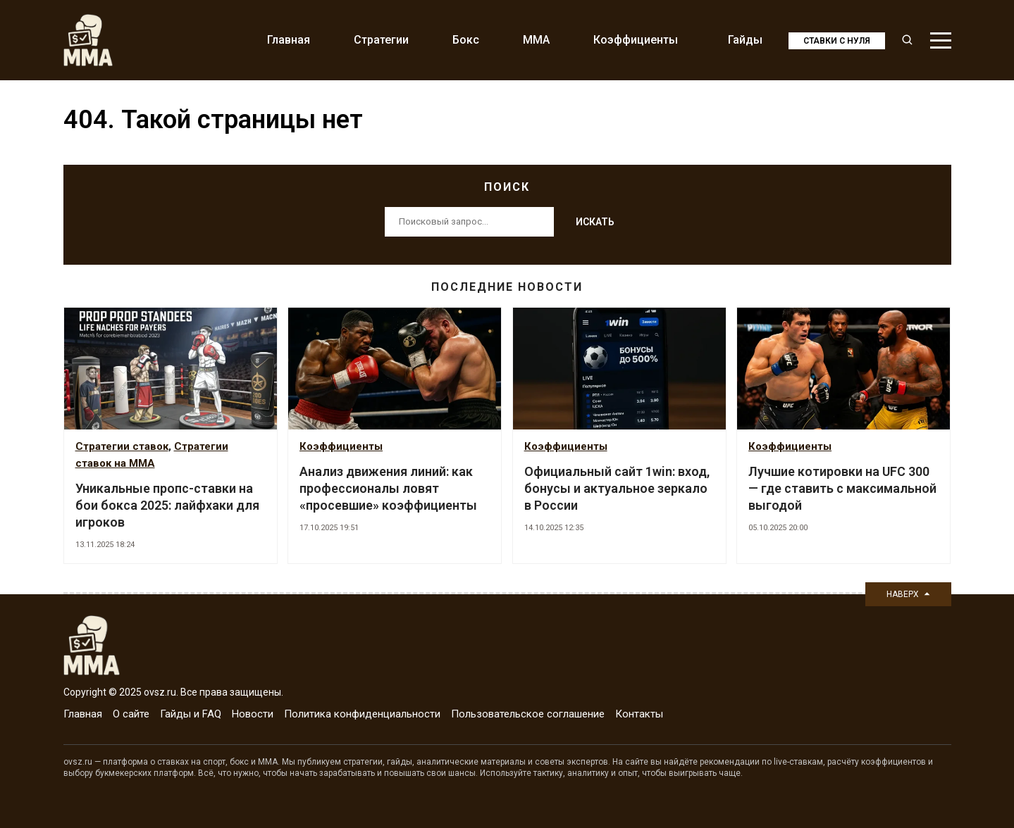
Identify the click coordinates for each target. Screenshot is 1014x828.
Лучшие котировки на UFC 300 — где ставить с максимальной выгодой (842, 488)
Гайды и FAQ (190, 714)
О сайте (131, 714)
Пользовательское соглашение (528, 714)
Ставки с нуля (836, 41)
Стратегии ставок (121, 446)
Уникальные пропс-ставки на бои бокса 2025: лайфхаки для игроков (167, 505)
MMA (536, 39)
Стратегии (381, 39)
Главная (288, 39)
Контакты (639, 714)
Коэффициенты (635, 39)
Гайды (745, 39)
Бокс (465, 39)
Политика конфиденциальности (362, 714)
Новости (252, 714)
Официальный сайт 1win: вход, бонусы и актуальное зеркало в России (617, 488)
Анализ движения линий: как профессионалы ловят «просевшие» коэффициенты (388, 488)
